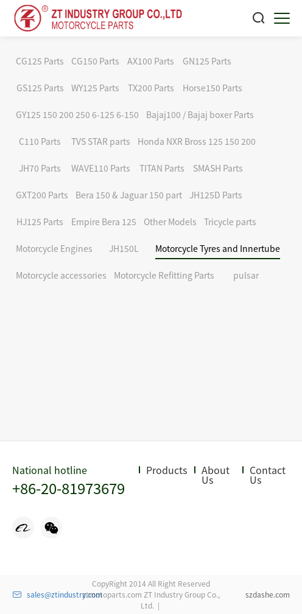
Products (166, 470)
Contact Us (268, 474)
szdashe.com (267, 594)
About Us (216, 474)
